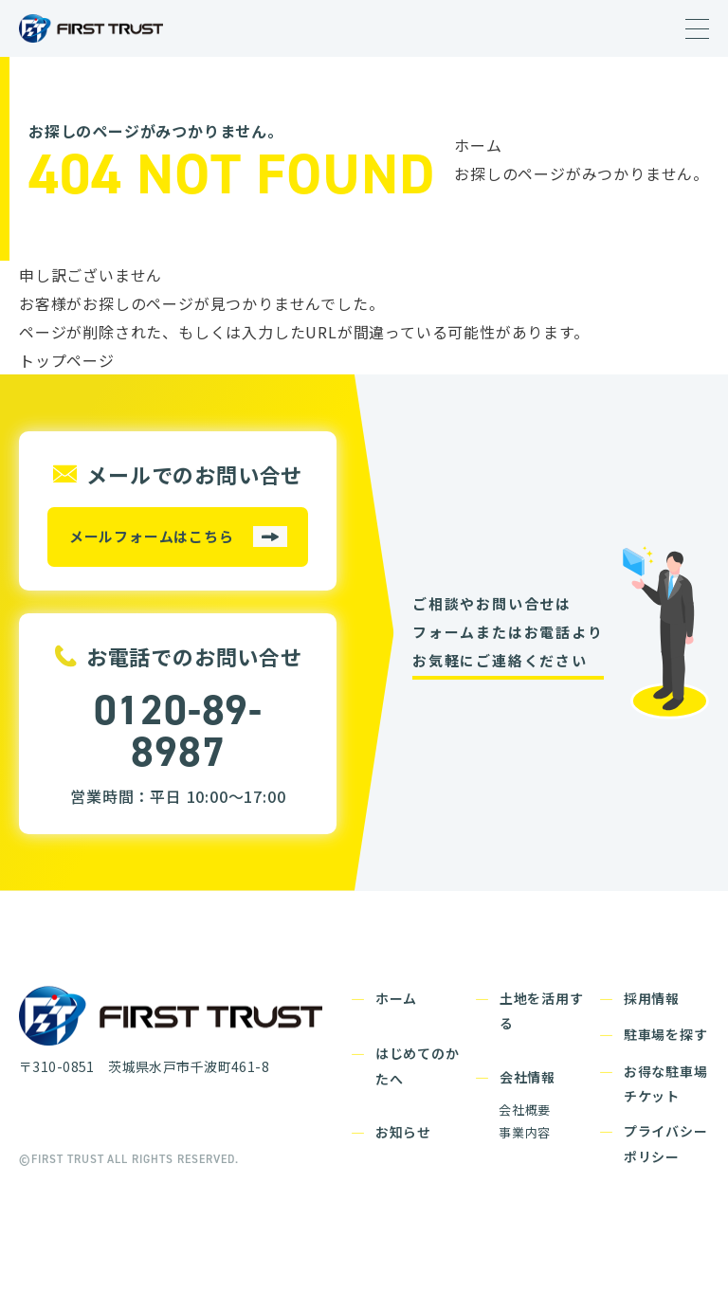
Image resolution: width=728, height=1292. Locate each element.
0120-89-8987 (177, 731)
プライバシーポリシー (666, 1143)
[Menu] (697, 29)
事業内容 (525, 1132)
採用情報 (652, 998)
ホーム (477, 145)
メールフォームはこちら (151, 536)
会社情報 (527, 1076)
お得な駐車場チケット (666, 1084)
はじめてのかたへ (417, 1066)
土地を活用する (542, 1011)
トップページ (67, 360)
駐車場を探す (666, 1034)
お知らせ (403, 1131)
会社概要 (525, 1110)
